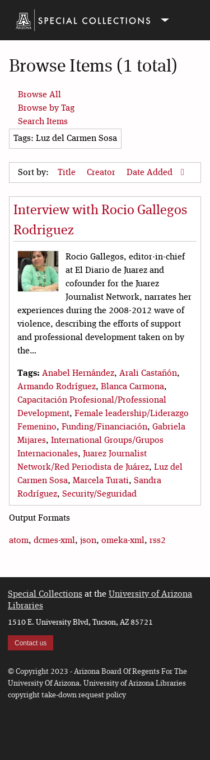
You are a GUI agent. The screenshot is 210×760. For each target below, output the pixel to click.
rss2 (158, 540)
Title (68, 172)
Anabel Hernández (78, 373)
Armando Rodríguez (56, 387)
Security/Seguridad (99, 494)
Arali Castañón (148, 373)
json (88, 540)
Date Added (151, 172)
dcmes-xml (54, 540)
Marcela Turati (101, 480)
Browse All (39, 95)
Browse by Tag (46, 108)
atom (19, 540)
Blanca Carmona (132, 387)
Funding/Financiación (104, 427)
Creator (102, 172)
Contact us (30, 643)
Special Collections (45, 594)
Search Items (43, 121)
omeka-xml (122, 540)
